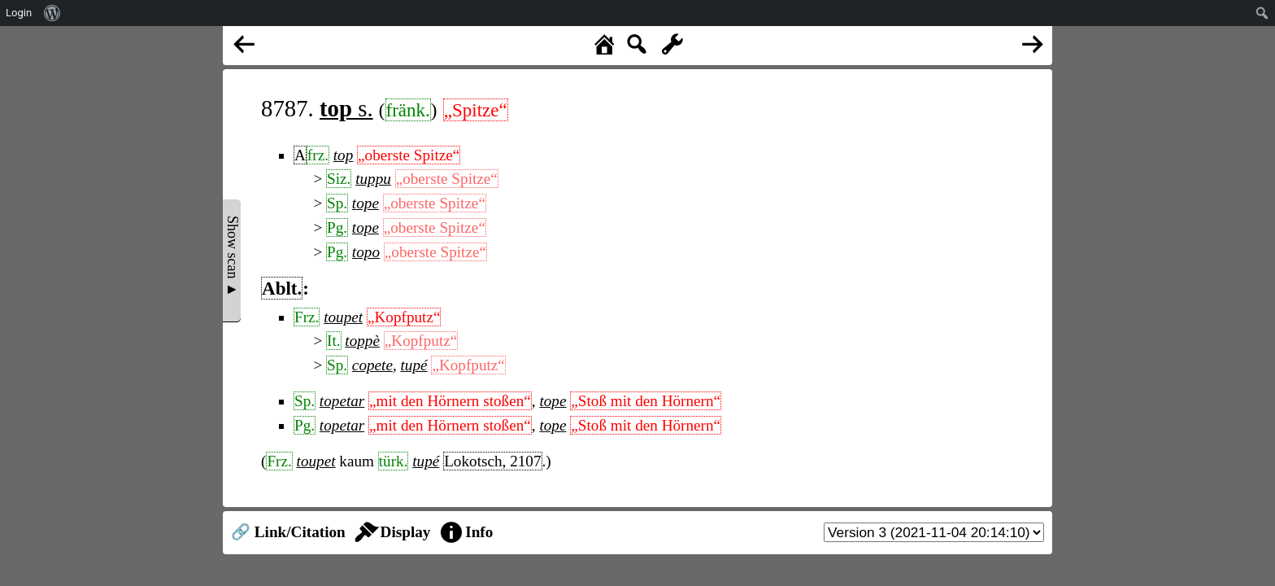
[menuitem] (52, 13)
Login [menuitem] (19, 13)
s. (346, 108)
